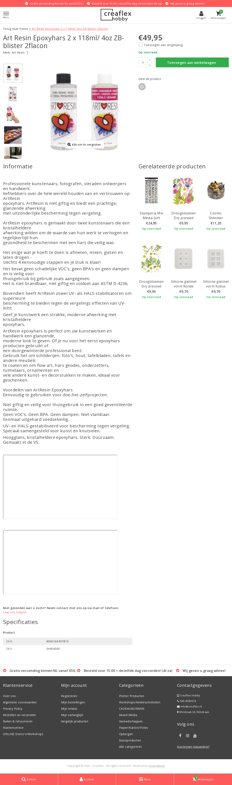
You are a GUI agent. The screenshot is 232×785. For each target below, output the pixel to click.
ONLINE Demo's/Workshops (23, 734)
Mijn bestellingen (73, 702)
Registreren (69, 696)
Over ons (9, 696)
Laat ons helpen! (15, 612)
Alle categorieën (130, 747)
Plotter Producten (131, 696)
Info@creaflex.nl (189, 706)
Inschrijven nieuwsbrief (193, 747)
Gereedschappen (131, 721)
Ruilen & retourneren (18, 721)
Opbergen (126, 734)
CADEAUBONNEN (131, 709)
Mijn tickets (69, 709)
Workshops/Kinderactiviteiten (139, 702)
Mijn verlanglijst (72, 715)
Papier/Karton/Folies (133, 728)
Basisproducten (130, 740)
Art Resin (18, 52)
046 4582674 (186, 701)
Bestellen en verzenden (19, 715)
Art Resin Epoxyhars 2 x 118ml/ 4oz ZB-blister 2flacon (70, 29)
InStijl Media (156, 766)
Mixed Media (128, 715)
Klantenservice (13, 728)
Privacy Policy (12, 709)
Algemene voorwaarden (20, 702)
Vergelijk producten (74, 721)
